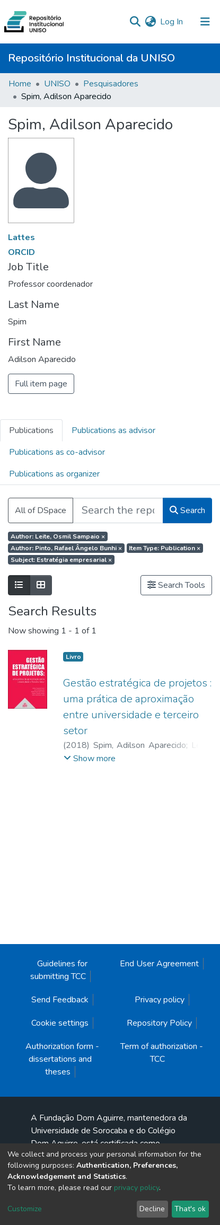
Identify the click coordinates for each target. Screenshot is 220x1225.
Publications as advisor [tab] (113, 430)
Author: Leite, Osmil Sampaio (58, 536)
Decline (152, 1209)
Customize (24, 1209)
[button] (150, 21)
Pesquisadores (110, 84)
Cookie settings (60, 1023)
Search (187, 510)
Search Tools (176, 585)
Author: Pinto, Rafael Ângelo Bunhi (66, 548)
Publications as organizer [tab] (54, 474)
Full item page (41, 384)
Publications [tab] (31, 430)
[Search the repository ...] (118, 510)
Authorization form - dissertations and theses (62, 1059)
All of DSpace (40, 510)
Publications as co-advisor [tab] (57, 452)
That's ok (190, 1209)
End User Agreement (159, 964)
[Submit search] (135, 21)
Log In (172, 22)
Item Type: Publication (164, 548)
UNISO (57, 84)
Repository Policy (159, 1023)
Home (19, 84)
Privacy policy (159, 1000)
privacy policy (136, 1188)
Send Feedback (60, 1000)
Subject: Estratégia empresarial (61, 560)
